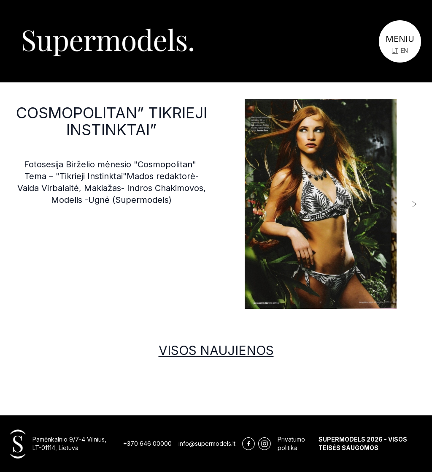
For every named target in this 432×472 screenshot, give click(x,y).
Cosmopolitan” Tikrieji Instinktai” (111, 121)
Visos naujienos (216, 350)
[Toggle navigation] (400, 41)
